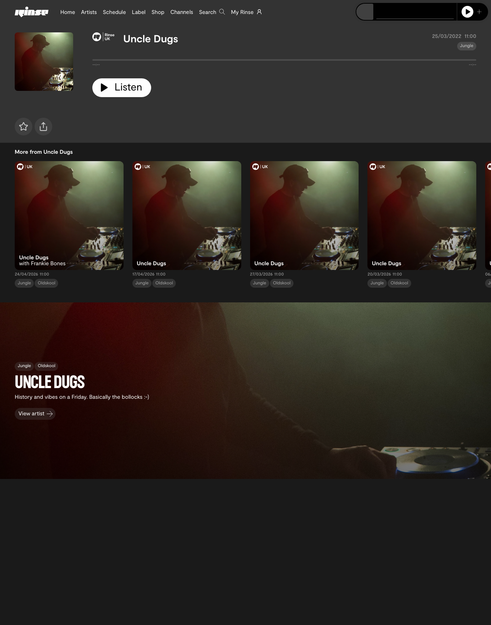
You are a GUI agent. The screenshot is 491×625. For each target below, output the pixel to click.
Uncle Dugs (150, 38)
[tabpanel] (284, 61)
